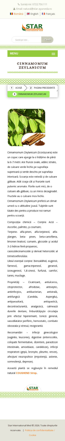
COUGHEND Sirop (26, 373)
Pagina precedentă (44, 87)
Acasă (18, 87)
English (34, 13)
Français (50, 13)
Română (18, 13)
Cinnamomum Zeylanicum (32, 94)
